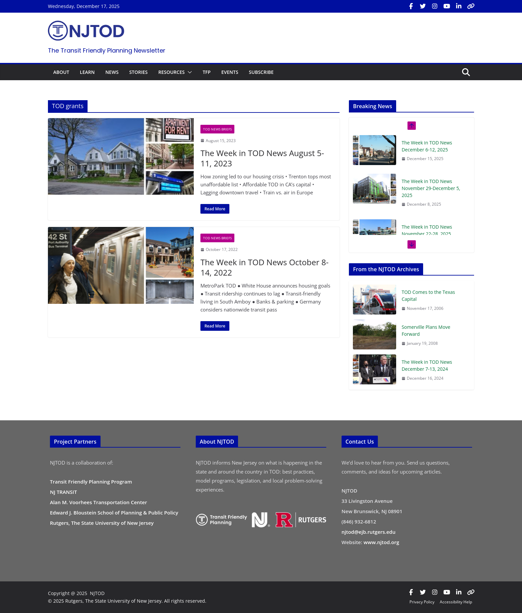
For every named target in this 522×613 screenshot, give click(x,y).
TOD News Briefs (217, 129)
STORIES (138, 72)
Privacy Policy (421, 602)
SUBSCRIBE (261, 72)
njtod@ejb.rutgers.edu (368, 531)
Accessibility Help (456, 602)
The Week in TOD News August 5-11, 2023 (262, 158)
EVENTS (229, 72)
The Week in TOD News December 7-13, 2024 (426, 365)
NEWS (112, 72)
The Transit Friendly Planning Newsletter (106, 50)
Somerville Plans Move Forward (425, 330)
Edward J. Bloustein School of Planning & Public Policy (114, 512)
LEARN (87, 72)
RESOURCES (171, 72)
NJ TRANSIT (63, 492)
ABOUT (61, 72)
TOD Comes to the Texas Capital (428, 295)
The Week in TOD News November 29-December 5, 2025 (430, 188)
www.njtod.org (381, 542)
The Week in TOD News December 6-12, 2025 (426, 146)
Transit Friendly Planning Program (91, 481)
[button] (188, 72)
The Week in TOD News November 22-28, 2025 (426, 230)
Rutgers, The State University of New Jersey (102, 522)
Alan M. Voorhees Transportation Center (98, 502)
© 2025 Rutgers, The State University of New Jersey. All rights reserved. (127, 601)
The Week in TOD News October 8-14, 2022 (264, 267)
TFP (207, 72)
